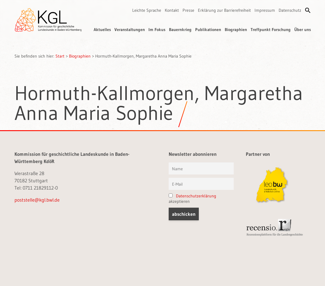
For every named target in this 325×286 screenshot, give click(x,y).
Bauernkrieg (180, 29)
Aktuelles (102, 29)
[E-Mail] (201, 184)
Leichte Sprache (146, 10)
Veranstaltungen (129, 29)
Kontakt (172, 10)
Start (59, 56)
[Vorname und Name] (201, 168)
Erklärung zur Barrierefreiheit (224, 10)
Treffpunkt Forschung (271, 29)
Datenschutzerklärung (196, 196)
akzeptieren (192, 198)
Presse (188, 10)
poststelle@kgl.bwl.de (37, 200)
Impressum (265, 10)
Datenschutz (290, 10)
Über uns (302, 29)
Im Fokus (156, 29)
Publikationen (208, 29)
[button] (308, 10)
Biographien (236, 29)
